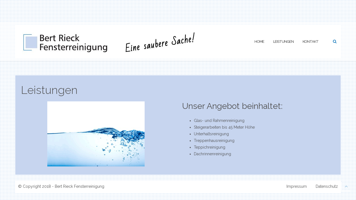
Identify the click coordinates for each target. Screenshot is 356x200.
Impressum (296, 186)
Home (259, 41)
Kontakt (310, 41)
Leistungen (283, 41)
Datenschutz (327, 186)
